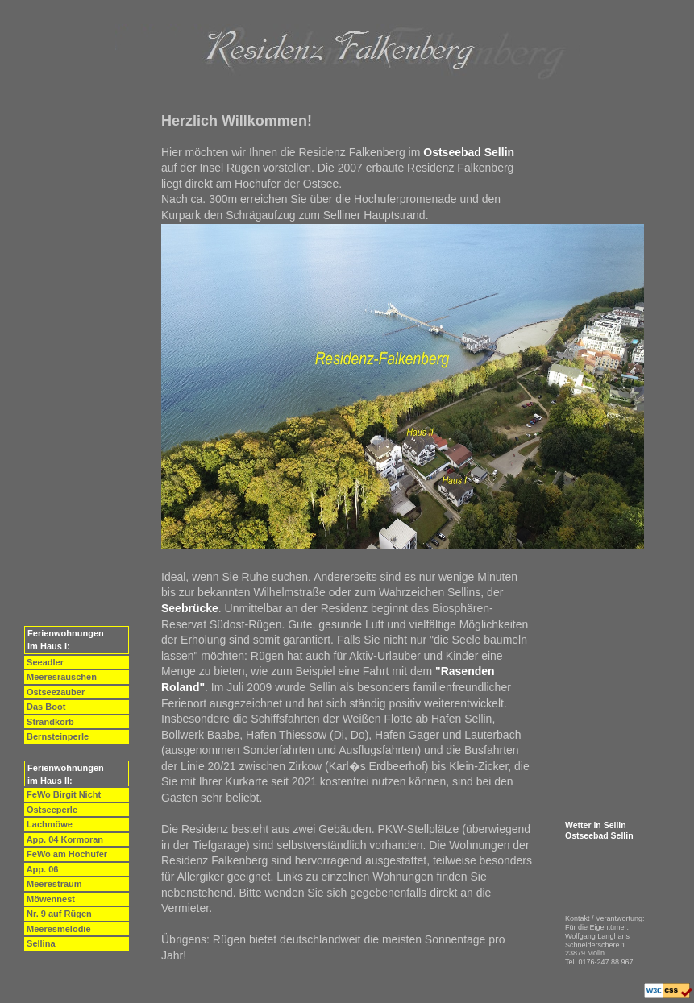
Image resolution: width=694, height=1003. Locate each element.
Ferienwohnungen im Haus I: (64, 640)
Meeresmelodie (57, 929)
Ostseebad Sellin (599, 835)
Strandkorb (49, 722)
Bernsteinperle (56, 736)
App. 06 (41, 869)
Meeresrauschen (60, 677)
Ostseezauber (54, 692)
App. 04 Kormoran (63, 839)
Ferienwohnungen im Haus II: (64, 774)
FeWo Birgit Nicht (62, 794)
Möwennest (49, 899)
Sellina (40, 943)
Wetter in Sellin (595, 825)
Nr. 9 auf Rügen (58, 913)
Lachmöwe (48, 824)
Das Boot (44, 706)
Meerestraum (53, 884)
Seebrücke (189, 608)
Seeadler (44, 662)
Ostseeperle (50, 809)
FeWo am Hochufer (65, 854)
